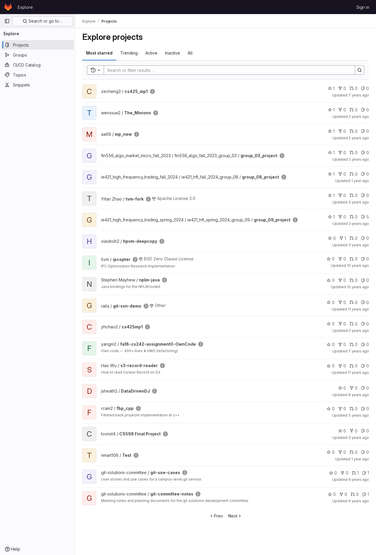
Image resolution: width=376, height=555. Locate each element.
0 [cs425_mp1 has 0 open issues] (365, 88)
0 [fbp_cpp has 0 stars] (331, 408)
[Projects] (37, 45)
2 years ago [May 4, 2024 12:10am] (359, 159)
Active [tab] (151, 52)
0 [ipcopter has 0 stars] (331, 258)
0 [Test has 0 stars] (331, 452)
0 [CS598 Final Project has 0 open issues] (365, 430)
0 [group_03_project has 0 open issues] (365, 152)
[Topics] (37, 74)
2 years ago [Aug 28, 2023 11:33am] (359, 138)
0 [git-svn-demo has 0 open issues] (365, 302)
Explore (25, 7)
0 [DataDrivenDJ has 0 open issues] (365, 388)
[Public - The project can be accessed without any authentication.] (152, 91)
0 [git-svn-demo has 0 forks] (342, 302)
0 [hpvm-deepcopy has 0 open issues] (365, 238)
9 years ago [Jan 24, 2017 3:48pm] (358, 501)
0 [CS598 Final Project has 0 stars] (342, 430)
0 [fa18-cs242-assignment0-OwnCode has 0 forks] (342, 344)
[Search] (226, 70)
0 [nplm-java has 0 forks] (342, 280)
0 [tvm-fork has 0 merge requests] (353, 195)
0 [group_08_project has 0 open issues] (365, 174)
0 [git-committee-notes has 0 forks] (343, 494)
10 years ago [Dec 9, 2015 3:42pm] (358, 265)
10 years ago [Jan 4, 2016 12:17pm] (358, 287)
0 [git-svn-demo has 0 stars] (331, 302)
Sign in (362, 7)
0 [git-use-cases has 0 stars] (333, 472)
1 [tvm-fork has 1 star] (331, 195)
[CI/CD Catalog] (37, 64)
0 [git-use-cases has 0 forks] (344, 472)
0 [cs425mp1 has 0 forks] (342, 323)
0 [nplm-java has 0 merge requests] (353, 280)
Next (235, 515)
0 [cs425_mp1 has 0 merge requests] (353, 88)
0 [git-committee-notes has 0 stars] (332, 494)
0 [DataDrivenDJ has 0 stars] (342, 388)
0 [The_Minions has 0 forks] (342, 109)
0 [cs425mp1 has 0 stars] (331, 323)
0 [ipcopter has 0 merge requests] (353, 258)
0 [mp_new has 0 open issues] (365, 131)
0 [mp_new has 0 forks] (342, 131)
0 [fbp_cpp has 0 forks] (342, 408)
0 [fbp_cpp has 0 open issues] (365, 408)
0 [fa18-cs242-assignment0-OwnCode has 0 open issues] (365, 344)
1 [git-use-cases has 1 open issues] (365, 472)
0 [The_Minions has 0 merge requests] (353, 109)
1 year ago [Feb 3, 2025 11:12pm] (360, 459)
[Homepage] (8, 7)
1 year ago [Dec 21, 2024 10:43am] (360, 181)
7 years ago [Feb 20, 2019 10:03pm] (358, 95)
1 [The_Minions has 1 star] (331, 109)
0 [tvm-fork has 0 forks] (342, 195)
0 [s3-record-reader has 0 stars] (331, 365)
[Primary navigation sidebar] (7, 21)
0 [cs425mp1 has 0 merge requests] (353, 323)
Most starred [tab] (99, 52)
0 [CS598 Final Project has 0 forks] (353, 430)
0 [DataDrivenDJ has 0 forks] (353, 388)
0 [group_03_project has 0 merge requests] (353, 152)
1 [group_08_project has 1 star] (331, 174)
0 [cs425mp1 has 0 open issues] (365, 323)
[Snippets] (37, 84)
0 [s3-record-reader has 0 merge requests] (353, 365)
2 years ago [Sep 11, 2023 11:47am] (359, 330)
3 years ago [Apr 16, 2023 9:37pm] (358, 437)
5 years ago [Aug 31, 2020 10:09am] (358, 415)
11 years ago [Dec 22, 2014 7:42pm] (358, 372)
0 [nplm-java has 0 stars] (331, 280)
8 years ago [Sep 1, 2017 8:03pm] (358, 395)
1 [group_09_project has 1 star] (331, 216)
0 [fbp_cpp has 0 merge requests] (353, 408)
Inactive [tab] (172, 52)
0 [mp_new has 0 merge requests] (353, 131)
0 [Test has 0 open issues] (365, 452)
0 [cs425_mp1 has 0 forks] (342, 88)
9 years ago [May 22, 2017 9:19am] (358, 479)
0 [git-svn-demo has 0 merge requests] (353, 302)
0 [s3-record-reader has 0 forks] (342, 365)
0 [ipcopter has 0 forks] (342, 258)
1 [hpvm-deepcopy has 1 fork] (342, 238)
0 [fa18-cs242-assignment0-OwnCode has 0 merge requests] (353, 344)
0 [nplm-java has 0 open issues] (365, 280)
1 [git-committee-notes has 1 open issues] (365, 494)
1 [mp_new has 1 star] (331, 131)
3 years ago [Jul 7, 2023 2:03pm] (358, 202)
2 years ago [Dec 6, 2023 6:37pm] (359, 116)
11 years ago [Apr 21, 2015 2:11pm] (358, 309)
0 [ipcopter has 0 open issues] (365, 258)
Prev (216, 515)
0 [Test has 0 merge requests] (353, 452)
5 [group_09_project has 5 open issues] (365, 216)
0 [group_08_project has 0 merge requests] (353, 174)
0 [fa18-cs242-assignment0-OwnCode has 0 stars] (331, 344)
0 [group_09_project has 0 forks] (342, 216)
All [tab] (190, 52)
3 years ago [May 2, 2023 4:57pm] (358, 245)
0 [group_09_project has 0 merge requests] (353, 216)
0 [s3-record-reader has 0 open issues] (365, 365)
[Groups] (37, 55)
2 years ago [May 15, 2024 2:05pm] (359, 223)
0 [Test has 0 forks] (342, 452)
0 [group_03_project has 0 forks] (342, 152)
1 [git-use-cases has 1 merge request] (355, 472)
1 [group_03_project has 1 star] (331, 152)
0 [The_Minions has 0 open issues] (365, 109)
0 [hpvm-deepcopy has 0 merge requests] (353, 238)
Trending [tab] (129, 52)
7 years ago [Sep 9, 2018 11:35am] (358, 351)
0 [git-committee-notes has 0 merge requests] (355, 494)
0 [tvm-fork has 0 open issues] (365, 195)
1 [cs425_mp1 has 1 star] (331, 88)
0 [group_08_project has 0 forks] (342, 174)
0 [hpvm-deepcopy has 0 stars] (332, 238)
